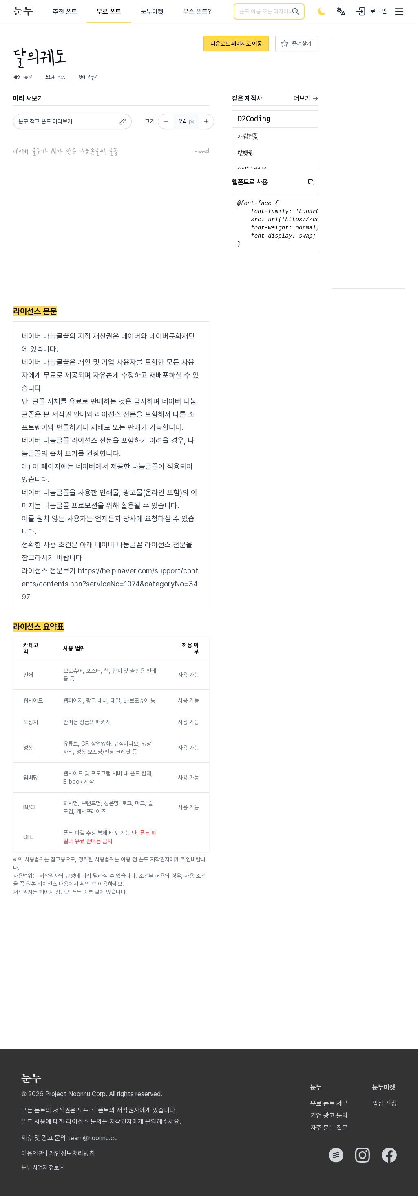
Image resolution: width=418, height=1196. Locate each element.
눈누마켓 (152, 11)
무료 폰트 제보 (329, 1103)
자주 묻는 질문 (329, 1128)
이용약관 (32, 1153)
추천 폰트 (65, 11)
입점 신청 (384, 1103)
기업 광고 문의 (329, 1115)
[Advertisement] (111, 233)
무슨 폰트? (197, 11)
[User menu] (341, 11)
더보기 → (306, 98)
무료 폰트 (109, 11)
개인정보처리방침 (72, 1153)
